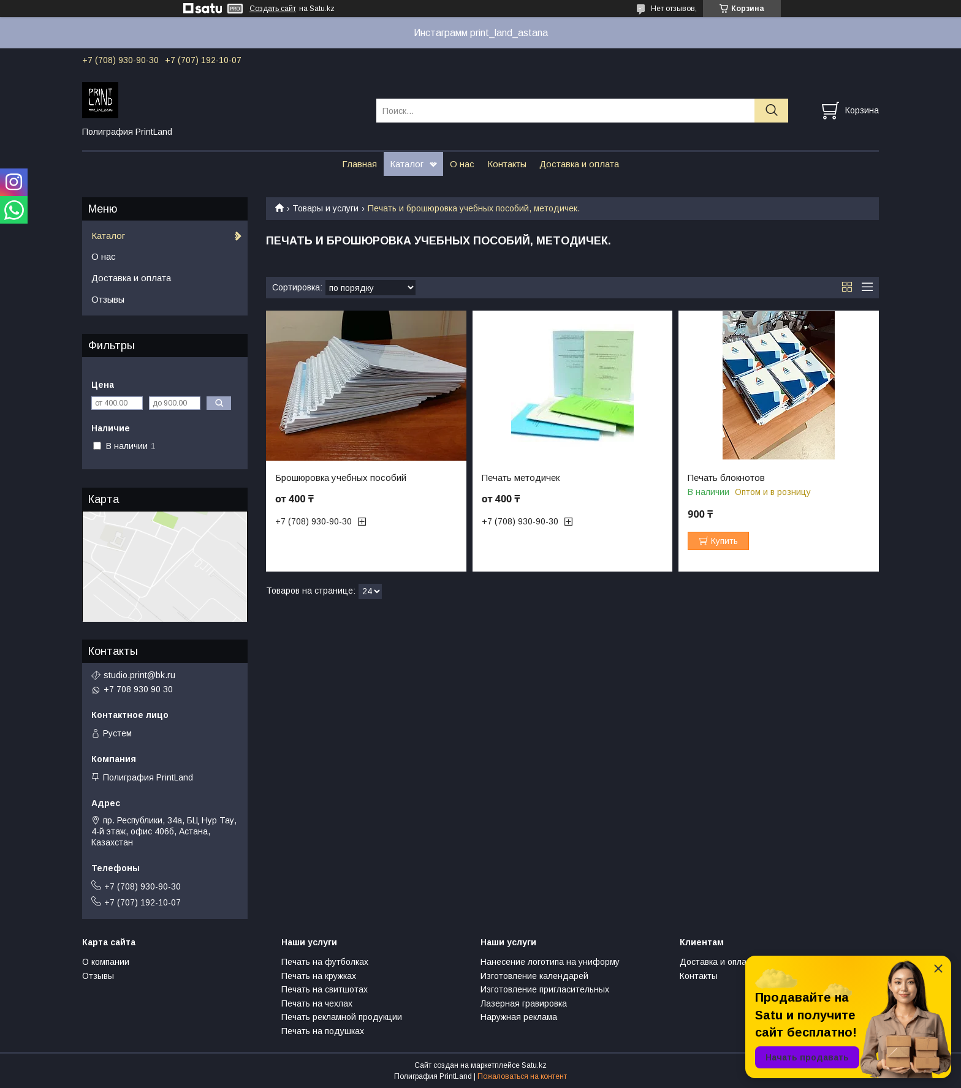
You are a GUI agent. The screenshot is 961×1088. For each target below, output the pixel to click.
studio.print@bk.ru (139, 675)
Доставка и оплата (579, 164)
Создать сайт (272, 8)
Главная (359, 164)
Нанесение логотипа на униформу (550, 962)
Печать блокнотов (726, 478)
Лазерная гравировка (523, 1003)
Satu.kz (534, 1065)
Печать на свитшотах (324, 989)
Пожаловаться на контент (522, 1076)
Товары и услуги (325, 208)
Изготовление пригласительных (544, 989)
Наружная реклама (518, 1017)
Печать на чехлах (316, 1003)
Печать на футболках (324, 962)
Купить (724, 541)
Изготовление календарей (534, 976)
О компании (105, 962)
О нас (462, 164)
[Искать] (771, 111)
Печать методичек (521, 478)
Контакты (506, 164)
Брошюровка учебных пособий (340, 478)
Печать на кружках (318, 976)
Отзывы (107, 299)
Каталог (407, 164)
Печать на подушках (322, 1031)
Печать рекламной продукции (341, 1017)
